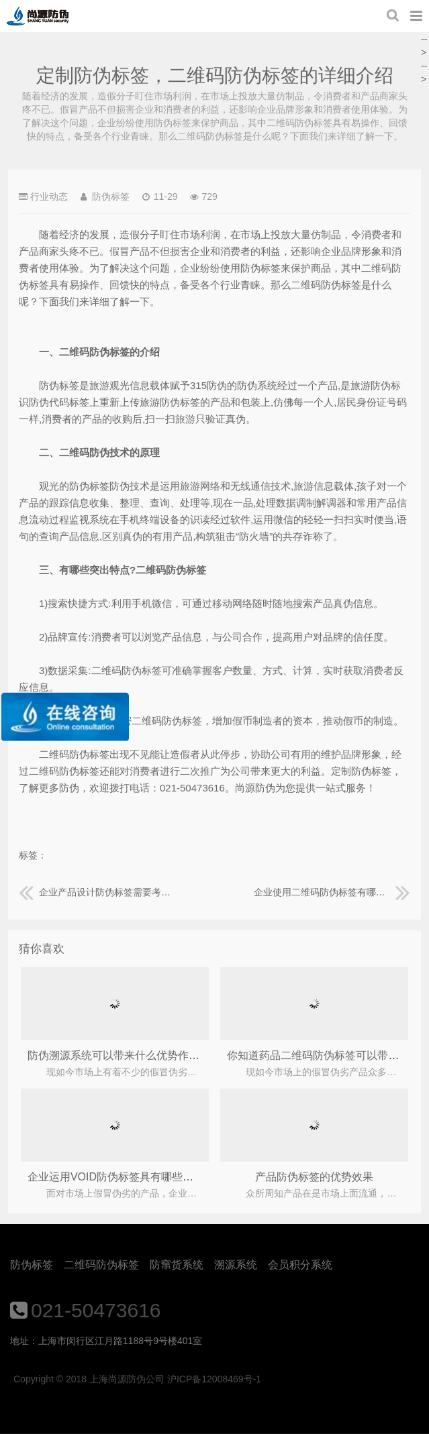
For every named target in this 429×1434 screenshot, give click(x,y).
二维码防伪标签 (101, 1264)
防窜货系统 (176, 1264)
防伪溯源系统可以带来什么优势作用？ (119, 1055)
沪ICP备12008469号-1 (214, 1379)
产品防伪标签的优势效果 (314, 1176)
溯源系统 (235, 1264)
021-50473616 (96, 1310)
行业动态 (49, 196)
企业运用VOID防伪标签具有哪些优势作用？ (132, 1176)
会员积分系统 (300, 1264)
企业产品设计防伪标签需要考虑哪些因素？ (97, 892)
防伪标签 (31, 1264)
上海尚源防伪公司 (37, 16)
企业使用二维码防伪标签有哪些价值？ (332, 892)
